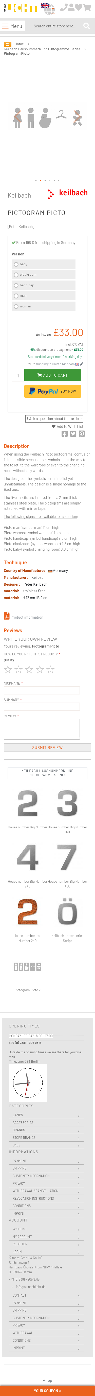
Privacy (19, 1183)
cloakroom (28, 274)
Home (19, 44)
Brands (19, 1130)
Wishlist (20, 1229)
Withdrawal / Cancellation (36, 1191)
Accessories (23, 1123)
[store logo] (20, 9)
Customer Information (31, 1176)
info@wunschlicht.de (31, 1287)
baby (23, 264)
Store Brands (24, 1138)
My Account (22, 1237)
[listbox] (43, 285)
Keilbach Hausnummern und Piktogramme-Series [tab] (48, 773)
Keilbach (19, 195)
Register (20, 1244)
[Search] (86, 26)
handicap (27, 285)
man (23, 295)
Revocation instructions (33, 1198)
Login (17, 1252)
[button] (18, 116)
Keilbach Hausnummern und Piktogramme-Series (42, 49)
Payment (20, 1161)
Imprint (19, 1213)
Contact (19, 1295)
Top (47, 1380)
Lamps (18, 1115)
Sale (17, 1145)
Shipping (20, 1168)
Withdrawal (23, 1333)
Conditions (22, 1206)
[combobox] (57, 26)
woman (25, 306)
